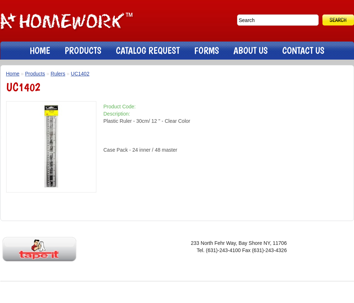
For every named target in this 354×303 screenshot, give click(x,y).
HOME (40, 50)
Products (35, 74)
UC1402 (80, 74)
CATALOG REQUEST (148, 50)
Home (12, 74)
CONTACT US (303, 50)
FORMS (206, 50)
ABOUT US (250, 50)
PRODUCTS (83, 50)
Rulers (58, 74)
